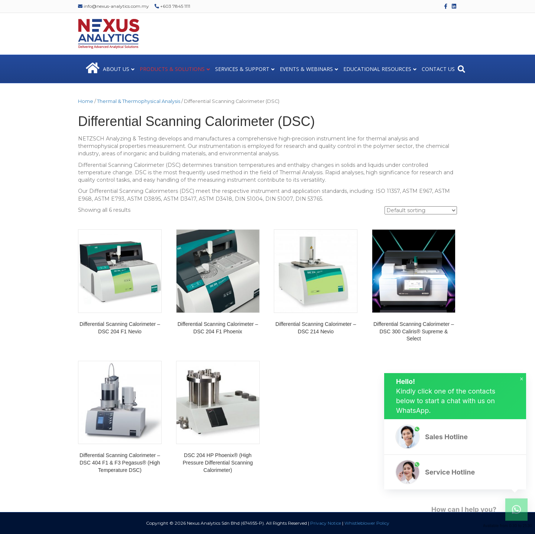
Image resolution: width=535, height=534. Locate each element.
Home (85, 101)
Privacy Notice (325, 523)
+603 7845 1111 (172, 6)
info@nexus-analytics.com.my (113, 6)
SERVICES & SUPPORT (242, 68)
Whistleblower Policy (366, 523)
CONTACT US (438, 68)
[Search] (461, 69)
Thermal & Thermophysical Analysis (138, 101)
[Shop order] (421, 210)
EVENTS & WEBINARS (306, 68)
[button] (455, 436)
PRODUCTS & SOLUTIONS (172, 68)
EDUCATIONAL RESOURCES (377, 68)
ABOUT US (116, 68)
